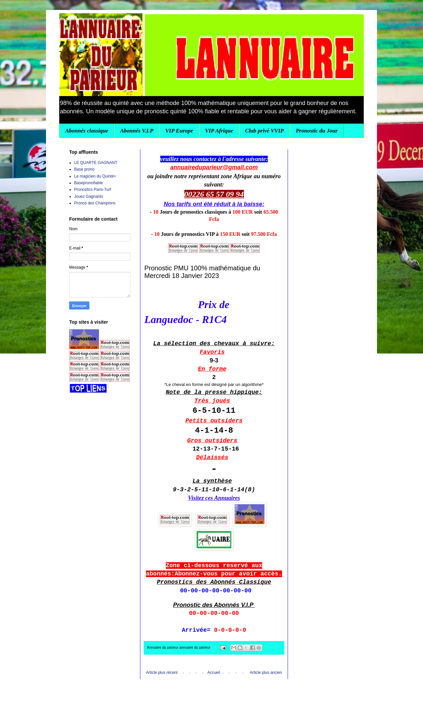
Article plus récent (161, 672)
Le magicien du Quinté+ (95, 176)
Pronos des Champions (95, 203)
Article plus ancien (266, 672)
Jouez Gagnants (88, 196)
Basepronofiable (88, 183)
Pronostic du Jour (317, 131)
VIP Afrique (219, 131)
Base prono (84, 169)
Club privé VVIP (264, 131)
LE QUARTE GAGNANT (95, 162)
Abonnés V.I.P (136, 131)
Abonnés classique (86, 131)
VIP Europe (179, 131)
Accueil (213, 672)
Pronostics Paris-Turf (92, 189)
